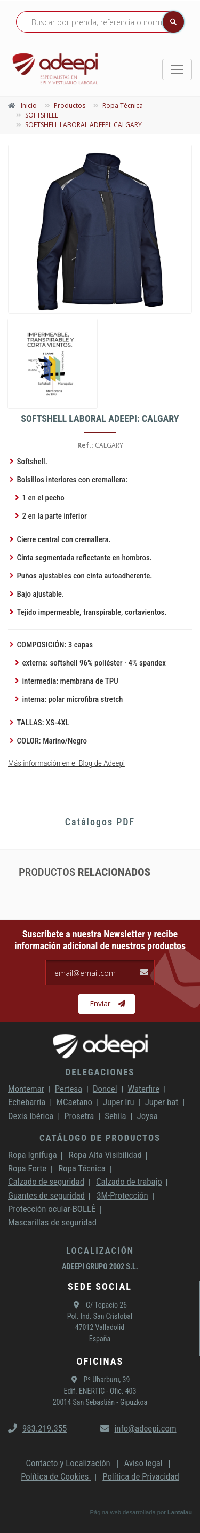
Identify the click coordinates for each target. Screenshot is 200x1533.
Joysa (147, 1115)
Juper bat (162, 1102)
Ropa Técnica (81, 1168)
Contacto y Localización (69, 1463)
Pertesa (68, 1088)
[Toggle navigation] (177, 69)
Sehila (115, 1115)
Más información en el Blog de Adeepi (66, 763)
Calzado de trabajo (129, 1181)
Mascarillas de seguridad (52, 1222)
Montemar (26, 1088)
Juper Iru (118, 1102)
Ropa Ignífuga (32, 1154)
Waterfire (144, 1088)
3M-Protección (122, 1195)
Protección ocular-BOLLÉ (51, 1208)
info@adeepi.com (138, 1428)
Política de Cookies (56, 1476)
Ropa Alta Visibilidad (105, 1154)
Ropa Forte (27, 1168)
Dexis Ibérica (30, 1115)
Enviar (107, 1004)
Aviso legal (144, 1463)
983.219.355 (37, 1428)
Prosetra (79, 1115)
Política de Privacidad (140, 1476)
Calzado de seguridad (46, 1181)
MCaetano (74, 1102)
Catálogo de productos (100, 1137)
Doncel (105, 1088)
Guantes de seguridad (46, 1195)
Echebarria (26, 1102)
